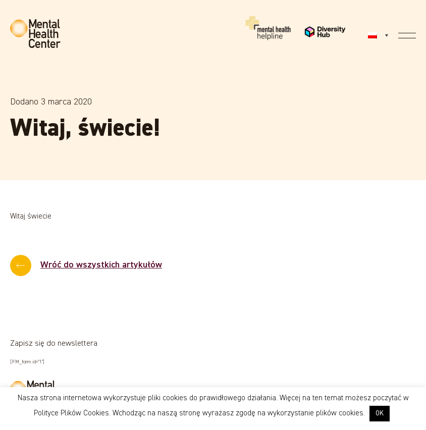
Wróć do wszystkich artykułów (101, 265)
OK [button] (380, 413)
